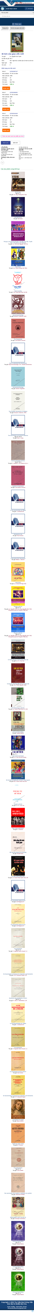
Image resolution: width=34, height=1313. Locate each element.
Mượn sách (6, 88)
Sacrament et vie (18, 534)
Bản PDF (15, 142)
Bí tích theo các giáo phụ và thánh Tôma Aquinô (18, 780)
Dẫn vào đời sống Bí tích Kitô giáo (18, 852)
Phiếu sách (18, 24)
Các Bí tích (18, 267)
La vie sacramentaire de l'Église (18, 510)
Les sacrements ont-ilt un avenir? (18, 1071)
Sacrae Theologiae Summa (18, 460)
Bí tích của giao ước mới (17, 28)
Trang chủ (5, 28)
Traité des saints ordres (18, 1143)
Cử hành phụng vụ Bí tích (18, 708)
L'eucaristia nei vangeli (18, 1119)
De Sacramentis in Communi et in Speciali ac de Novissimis (18, 974)
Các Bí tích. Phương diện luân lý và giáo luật (18, 683)
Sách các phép (18, 291)
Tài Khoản (30, 8)
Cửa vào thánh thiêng (18, 732)
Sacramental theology (18, 315)
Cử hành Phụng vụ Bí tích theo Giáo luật (18, 659)
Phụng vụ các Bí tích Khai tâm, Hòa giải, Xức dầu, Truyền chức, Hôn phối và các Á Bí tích (18, 242)
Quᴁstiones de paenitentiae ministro (18, 998)
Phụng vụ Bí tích (18, 606)
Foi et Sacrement (18, 1168)
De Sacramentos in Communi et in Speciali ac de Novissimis (18, 1095)
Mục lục (5, 142)
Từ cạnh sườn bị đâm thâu (18, 876)
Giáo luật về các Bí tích (18, 756)
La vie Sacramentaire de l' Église (18, 1023)
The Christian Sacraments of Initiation (18, 411)
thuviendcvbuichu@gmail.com (17, 1308)
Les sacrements (18, 948)
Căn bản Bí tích (18, 217)
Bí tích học (18, 192)
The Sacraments (18, 339)
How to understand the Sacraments (18, 363)
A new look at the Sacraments (18, 558)
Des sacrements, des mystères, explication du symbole (18, 1193)
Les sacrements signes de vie (18, 900)
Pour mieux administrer (18, 828)
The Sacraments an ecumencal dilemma (18, 435)
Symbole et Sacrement (18, 486)
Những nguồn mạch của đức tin (18, 1217)
